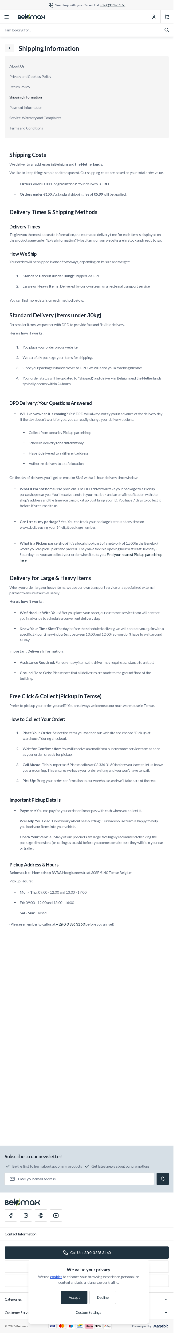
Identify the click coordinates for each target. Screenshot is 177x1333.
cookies (56, 1276)
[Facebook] (11, 1215)
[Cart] (166, 16)
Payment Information (25, 107)
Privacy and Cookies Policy (30, 76)
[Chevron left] (9, 48)
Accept (74, 1297)
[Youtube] (56, 1215)
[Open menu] (6, 16)
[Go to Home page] (31, 17)
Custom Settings (88, 1312)
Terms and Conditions (26, 128)
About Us (16, 66)
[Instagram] (26, 1215)
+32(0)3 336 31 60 (70, 924)
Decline (103, 1297)
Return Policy (19, 86)
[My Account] (153, 16)
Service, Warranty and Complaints (35, 117)
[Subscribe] (163, 1179)
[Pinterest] (41, 1215)
